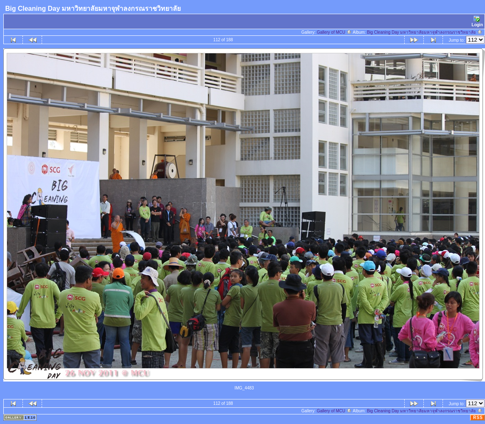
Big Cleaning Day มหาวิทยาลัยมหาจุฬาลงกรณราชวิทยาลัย (425, 32)
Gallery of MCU (334, 32)
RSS (478, 417)
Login (477, 21)
